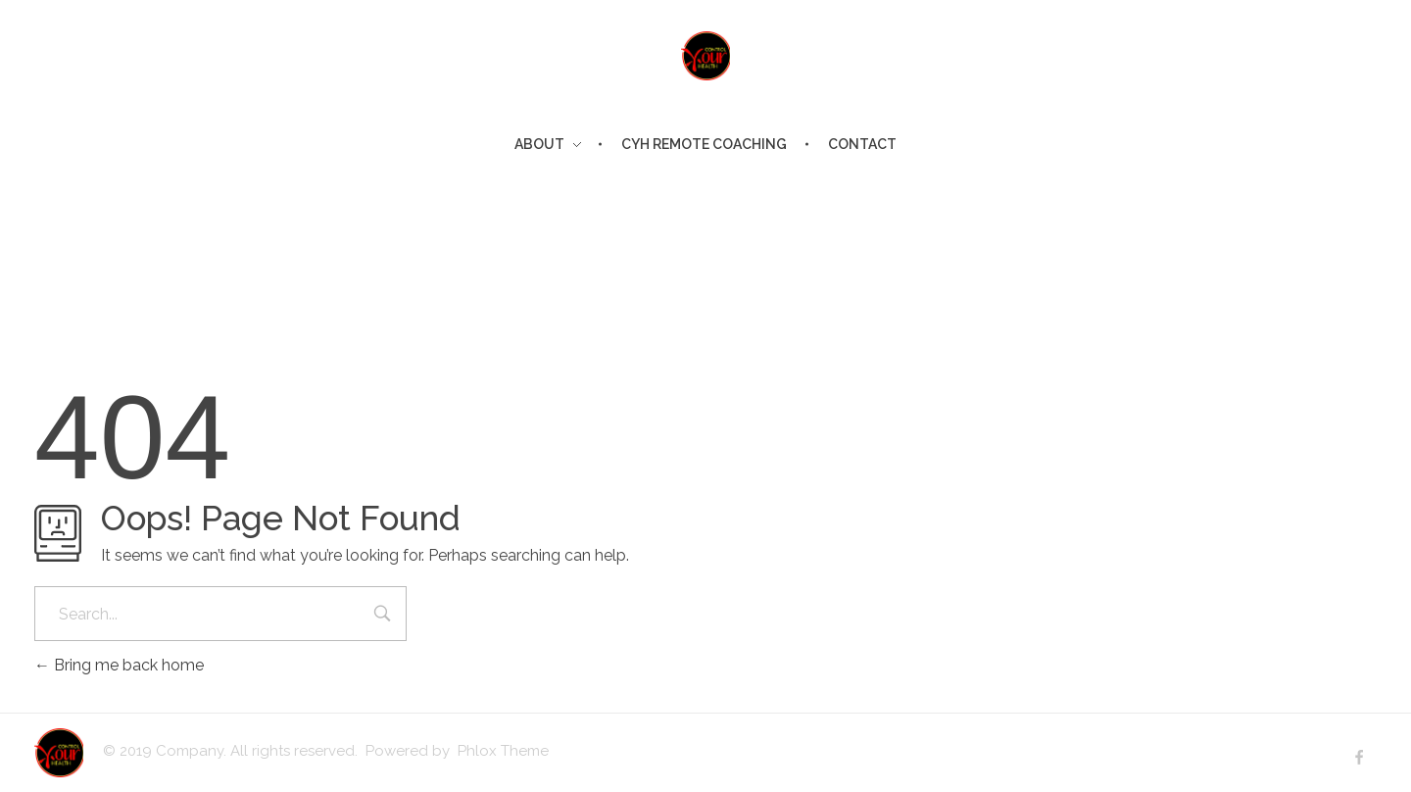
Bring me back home (119, 665)
